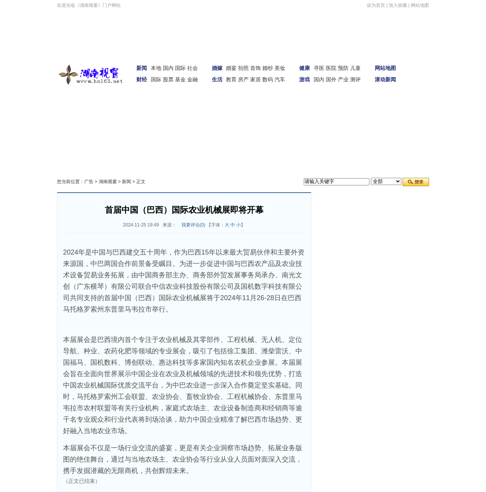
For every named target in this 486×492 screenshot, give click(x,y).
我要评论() (193, 225)
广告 (88, 181)
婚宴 (231, 68)
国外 (331, 79)
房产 (243, 79)
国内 (168, 68)
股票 (168, 79)
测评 (355, 79)
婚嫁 (217, 68)
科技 (130, 104)
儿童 (355, 68)
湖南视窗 (108, 181)
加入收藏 (398, 5)
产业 (343, 79)
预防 (343, 68)
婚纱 (267, 68)
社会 (192, 68)
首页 (418, 62)
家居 (255, 79)
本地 (156, 68)
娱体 (418, 83)
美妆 (280, 68)
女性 (110, 104)
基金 (180, 79)
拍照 (243, 68)
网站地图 (420, 5)
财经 (141, 79)
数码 (267, 79)
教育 (231, 79)
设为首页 (376, 5)
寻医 (319, 68)
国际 (180, 68)
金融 (192, 79)
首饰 (255, 68)
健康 (304, 68)
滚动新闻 (385, 79)
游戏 (304, 79)
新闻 (141, 68)
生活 (217, 79)
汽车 (280, 79)
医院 (331, 68)
